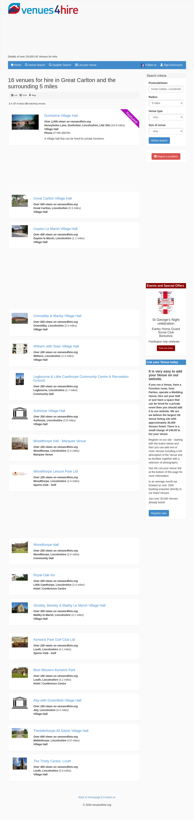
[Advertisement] (141, 28)
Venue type (156, 111)
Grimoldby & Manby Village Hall (57, 316)
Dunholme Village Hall (61, 116)
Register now (159, 513)
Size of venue (157, 125)
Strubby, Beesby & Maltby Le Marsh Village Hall (70, 605)
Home (16, 64)
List (14, 95)
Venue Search (35, 64)
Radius (153, 97)
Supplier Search (60, 64)
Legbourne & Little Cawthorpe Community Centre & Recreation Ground (81, 378)
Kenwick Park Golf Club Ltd (54, 640)
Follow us (148, 65)
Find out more (166, 348)
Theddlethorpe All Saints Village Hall (61, 731)
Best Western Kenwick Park (55, 670)
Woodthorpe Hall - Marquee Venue (60, 441)
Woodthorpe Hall (46, 545)
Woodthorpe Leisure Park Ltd (56, 471)
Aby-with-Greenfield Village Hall (57, 700)
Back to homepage (89, 797)
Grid (23, 95)
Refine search (159, 140)
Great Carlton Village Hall (53, 198)
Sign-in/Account (171, 64)
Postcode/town (158, 82)
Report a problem (166, 156)
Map (32, 95)
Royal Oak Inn (44, 575)
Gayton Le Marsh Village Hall (56, 229)
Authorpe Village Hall (49, 411)
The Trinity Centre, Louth (52, 761)
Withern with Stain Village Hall (56, 346)
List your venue (85, 64)
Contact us (109, 797)
